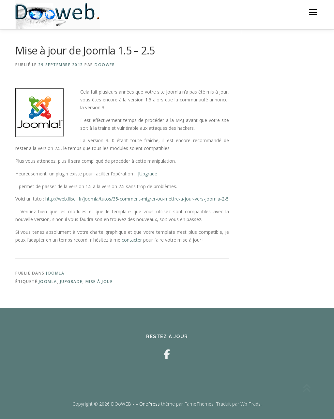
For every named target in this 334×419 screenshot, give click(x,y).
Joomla (55, 273)
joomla (48, 281)
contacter (131, 240)
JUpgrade (148, 174)
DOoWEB (105, 64)
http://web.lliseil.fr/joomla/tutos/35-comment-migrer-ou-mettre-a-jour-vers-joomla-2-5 (137, 199)
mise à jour (99, 281)
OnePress (149, 404)
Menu (313, 12)
